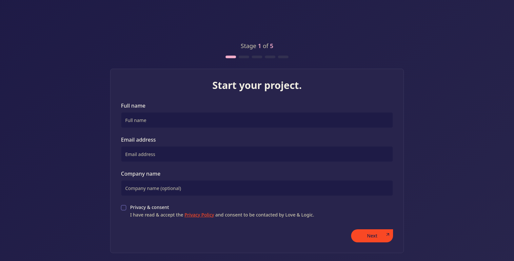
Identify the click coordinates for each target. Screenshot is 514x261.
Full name (133, 105)
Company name (140, 173)
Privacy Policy (199, 215)
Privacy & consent (222, 211)
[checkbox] (123, 207)
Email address (138, 139)
